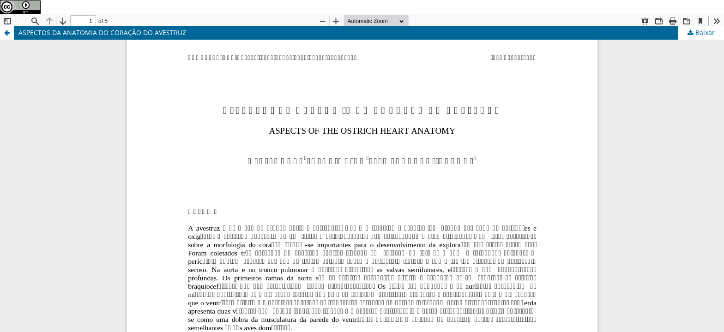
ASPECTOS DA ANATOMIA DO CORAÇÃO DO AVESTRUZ (102, 32)
